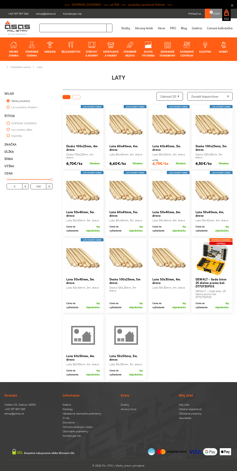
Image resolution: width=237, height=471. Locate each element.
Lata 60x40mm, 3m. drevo (166, 148)
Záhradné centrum (187, 49)
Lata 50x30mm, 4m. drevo (166, 281)
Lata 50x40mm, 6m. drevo (166, 213)
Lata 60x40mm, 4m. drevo (123, 148)
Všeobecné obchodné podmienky (82, 413)
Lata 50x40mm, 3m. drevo (80, 281)
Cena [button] (8, 173)
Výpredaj (16, 135)
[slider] (8, 179)
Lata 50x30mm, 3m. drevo (123, 357)
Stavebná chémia (32, 49)
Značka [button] (10, 144)
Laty (39, 67)
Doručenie (69, 422)
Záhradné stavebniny (167, 49)
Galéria (197, 28)
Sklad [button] (9, 93)
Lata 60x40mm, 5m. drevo (123, 213)
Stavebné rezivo (130, 49)
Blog (184, 28)
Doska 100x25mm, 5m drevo (125, 281)
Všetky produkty (20, 101)
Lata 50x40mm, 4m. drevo (210, 213)
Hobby (223, 47)
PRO (173, 28)
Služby (125, 28)
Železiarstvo (71, 47)
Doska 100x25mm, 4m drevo (82, 148)
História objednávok (190, 409)
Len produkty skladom (24, 107)
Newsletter (185, 418)
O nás (66, 418)
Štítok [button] (9, 116)
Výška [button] (9, 166)
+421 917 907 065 (14, 409)
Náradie (50, 47)
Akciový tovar (128, 409)
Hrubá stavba (13, 49)
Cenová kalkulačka (220, 28)
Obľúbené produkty (190, 413)
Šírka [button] (8, 159)
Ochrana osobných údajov (78, 427)
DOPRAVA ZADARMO (24, 123)
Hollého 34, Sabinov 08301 (20, 404)
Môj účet (184, 404)
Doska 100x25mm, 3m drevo (211, 148)
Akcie (161, 28)
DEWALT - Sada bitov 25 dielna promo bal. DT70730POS (211, 282)
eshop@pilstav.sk (14, 413)
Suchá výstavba (148, 49)
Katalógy (68, 409)
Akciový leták (144, 28)
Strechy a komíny (91, 49)
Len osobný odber (21, 129)
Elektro (205, 47)
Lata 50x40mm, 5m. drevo (80, 213)
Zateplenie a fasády (111, 49)
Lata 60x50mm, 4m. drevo (80, 357)
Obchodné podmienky (75, 431)
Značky (125, 404)
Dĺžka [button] (9, 151)
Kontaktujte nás (72, 435)
